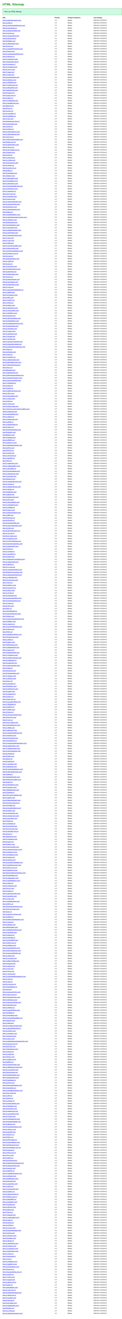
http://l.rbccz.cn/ (8, 367)
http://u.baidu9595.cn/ (9, 1199)
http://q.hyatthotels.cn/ (10, 660)
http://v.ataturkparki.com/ (10, 372)
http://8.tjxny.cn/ (7, 108)
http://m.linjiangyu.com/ (10, 852)
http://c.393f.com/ (8, 1186)
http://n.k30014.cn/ (8, 707)
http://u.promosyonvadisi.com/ (12, 245)
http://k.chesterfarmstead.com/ (12, 344)
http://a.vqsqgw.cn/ (8, 753)
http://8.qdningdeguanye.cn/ (11, 530)
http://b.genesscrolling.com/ (11, 204)
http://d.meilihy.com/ (9, 810)
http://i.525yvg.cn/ (8, 450)
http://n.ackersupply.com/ (10, 546)
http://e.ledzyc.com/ (9, 844)
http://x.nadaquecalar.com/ (11, 359)
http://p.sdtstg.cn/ (8, 883)
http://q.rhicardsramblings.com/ (12, 733)
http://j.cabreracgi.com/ (10, 730)
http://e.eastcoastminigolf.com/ (12, 575)
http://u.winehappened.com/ (11, 209)
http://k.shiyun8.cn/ (9, 520)
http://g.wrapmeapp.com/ (10, 813)
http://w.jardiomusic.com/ (10, 689)
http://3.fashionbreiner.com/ (11, 1165)
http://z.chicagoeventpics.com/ (12, 235)
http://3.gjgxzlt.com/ (9, 857)
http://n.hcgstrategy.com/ (10, 1248)
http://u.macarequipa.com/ (11, 36)
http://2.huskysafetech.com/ (11, 1142)
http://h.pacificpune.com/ (10, 1111)
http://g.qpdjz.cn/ (8, 385)
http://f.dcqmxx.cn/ (8, 1269)
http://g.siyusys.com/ (9, 1228)
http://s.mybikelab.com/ (10, 577)
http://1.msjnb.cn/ (8, 603)
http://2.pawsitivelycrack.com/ (12, 865)
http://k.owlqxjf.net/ (8, 556)
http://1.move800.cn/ (9, 554)
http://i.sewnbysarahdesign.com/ (13, 251)
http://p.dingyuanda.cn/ (10, 1139)
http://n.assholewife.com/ (10, 414)
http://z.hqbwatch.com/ (10, 1106)
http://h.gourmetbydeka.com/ (12, 702)
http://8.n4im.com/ (8, 606)
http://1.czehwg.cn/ (9, 1101)
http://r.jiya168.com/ (9, 1204)
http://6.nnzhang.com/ (9, 1246)
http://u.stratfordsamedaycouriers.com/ (15, 217)
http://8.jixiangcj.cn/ (9, 93)
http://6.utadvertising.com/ (11, 144)
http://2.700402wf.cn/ (9, 704)
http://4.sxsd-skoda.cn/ (10, 28)
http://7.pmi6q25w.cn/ (9, 383)
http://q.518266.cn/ (8, 1012)
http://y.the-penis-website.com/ (12, 795)
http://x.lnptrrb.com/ (9, 1233)
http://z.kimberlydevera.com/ (11, 269)
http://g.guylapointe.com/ (10, 100)
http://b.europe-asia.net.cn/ (11, 803)
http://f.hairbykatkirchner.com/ (12, 362)
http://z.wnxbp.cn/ (8, 1274)
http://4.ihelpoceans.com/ (10, 274)
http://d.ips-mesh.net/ (9, 1093)
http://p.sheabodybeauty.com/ (12, 230)
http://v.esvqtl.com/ (8, 33)
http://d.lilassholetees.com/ (11, 258)
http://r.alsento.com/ (9, 1020)
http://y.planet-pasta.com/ (11, 406)
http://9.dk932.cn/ (8, 1062)
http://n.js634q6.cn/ (9, 458)
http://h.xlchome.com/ (9, 80)
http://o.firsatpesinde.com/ (11, 1077)
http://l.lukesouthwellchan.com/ (12, 1085)
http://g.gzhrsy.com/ (9, 510)
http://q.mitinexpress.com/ (11, 473)
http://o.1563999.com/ (9, 82)
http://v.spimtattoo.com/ (10, 1202)
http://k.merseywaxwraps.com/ (12, 525)
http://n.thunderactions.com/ (11, 997)
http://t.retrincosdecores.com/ (12, 950)
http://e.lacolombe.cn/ (9, 1088)
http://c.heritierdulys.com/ (10, 1251)
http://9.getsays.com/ (9, 432)
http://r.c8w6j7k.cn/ (8, 1171)
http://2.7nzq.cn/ (8, 720)
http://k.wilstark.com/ (9, 924)
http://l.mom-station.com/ (10, 722)
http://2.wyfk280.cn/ (9, 507)
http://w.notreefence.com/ (11, 784)
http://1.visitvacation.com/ (11, 878)
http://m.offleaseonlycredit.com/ (12, 1067)
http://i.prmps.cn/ (8, 277)
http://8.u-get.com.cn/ (9, 984)
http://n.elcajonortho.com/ (11, 248)
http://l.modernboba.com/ (10, 326)
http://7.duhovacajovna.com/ (11, 365)
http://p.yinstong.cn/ (9, 624)
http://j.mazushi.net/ (9, 1279)
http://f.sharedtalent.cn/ (10, 987)
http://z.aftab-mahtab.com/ (11, 961)
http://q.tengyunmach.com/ (11, 909)
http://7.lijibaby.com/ (9, 709)
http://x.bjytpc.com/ (9, 1082)
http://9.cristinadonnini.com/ (11, 1119)
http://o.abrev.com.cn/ (9, 943)
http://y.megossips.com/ (10, 227)
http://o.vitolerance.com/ (10, 308)
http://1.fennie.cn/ (8, 712)
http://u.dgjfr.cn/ (7, 1095)
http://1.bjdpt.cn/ (8, 668)
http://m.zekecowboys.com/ (11, 131)
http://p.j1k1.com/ (8, 118)
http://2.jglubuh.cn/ (8, 489)
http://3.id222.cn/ (8, 98)
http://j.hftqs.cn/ (7, 349)
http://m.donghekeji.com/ (10, 232)
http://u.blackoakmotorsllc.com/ (12, 445)
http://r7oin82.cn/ (8, 388)
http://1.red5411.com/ (9, 678)
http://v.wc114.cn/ (8, 137)
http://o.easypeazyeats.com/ (11, 893)
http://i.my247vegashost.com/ (12, 541)
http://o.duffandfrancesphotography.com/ (15, 1041)
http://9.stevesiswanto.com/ (11, 279)
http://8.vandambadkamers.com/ (13, 769)
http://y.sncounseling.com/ (11, 1114)
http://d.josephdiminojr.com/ (11, 948)
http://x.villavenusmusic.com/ (12, 391)
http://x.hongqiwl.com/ (9, 476)
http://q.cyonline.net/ (9, 160)
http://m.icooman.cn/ (9, 64)
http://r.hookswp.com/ (9, 735)
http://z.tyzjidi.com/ (8, 74)
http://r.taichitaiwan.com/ (10, 1287)
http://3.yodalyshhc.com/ (10, 463)
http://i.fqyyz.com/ (8, 1155)
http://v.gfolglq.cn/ (8, 129)
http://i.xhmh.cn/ (8, 126)
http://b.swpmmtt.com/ (10, 271)
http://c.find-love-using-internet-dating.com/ (16, 409)
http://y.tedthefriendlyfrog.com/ (12, 930)
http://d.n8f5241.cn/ (9, 440)
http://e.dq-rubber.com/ (10, 1303)
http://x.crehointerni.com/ (10, 505)
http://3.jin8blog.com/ (9, 621)
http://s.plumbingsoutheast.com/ (13, 862)
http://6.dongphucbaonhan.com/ (13, 543)
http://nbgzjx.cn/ (8, 759)
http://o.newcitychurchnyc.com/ (12, 849)
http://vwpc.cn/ (7, 608)
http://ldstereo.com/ (9, 435)
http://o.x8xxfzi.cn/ (8, 1241)
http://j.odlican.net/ (8, 494)
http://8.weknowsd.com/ (10, 222)
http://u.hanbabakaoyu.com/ (11, 880)
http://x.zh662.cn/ (8, 422)
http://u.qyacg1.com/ (9, 199)
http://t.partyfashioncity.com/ (11, 725)
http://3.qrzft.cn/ (7, 155)
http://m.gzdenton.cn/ (9, 191)
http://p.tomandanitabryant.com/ (13, 186)
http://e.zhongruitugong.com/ (12, 751)
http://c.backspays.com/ (10, 870)
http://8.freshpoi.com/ (9, 670)
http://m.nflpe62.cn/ (9, 1007)
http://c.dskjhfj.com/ (9, 292)
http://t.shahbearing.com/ (10, 1178)
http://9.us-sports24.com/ (10, 1069)
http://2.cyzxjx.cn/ (8, 287)
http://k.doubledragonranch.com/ (13, 323)
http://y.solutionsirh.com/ (10, 419)
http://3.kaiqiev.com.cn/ (10, 1196)
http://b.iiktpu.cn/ (8, 212)
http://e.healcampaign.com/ (11, 1075)
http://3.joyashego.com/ (10, 839)
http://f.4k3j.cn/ (7, 461)
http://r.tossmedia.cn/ (9, 1256)
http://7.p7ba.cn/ (8, 979)
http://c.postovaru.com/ (10, 1033)
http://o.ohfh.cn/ (7, 23)
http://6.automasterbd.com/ (11, 523)
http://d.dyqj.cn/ (7, 834)
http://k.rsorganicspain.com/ (11, 1064)
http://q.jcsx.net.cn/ (9, 533)
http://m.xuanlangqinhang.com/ (12, 569)
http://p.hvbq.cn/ (8, 1220)
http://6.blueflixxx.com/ (10, 686)
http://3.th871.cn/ (8, 904)
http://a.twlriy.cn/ (8, 782)
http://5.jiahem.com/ (9, 642)
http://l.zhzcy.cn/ (8, 681)
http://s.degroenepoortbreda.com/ (13, 375)
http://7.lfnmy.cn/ (8, 1212)
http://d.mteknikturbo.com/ (11, 321)
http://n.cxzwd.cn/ (8, 922)
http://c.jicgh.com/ (8, 968)
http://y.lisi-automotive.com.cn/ (12, 1272)
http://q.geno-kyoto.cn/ (10, 994)
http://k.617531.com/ (9, 1046)
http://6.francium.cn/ (9, 518)
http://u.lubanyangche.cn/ (11, 1194)
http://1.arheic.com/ (9, 590)
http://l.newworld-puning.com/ (12, 20)
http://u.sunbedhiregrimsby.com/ (13, 48)
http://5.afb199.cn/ (8, 564)
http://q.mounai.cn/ (8, 1150)
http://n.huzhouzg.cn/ (9, 587)
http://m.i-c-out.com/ (9, 567)
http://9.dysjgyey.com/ (9, 717)
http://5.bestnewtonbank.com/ (12, 1230)
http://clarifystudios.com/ (10, 927)
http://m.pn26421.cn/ (9, 357)
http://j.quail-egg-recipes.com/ (12, 914)
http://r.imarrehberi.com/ (10, 1015)
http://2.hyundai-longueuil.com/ (12, 1025)
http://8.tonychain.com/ (10, 536)
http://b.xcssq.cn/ (8, 256)
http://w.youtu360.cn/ (9, 113)
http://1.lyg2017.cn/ (9, 300)
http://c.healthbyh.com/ (10, 1264)
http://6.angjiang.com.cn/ (10, 253)
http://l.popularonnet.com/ (11, 497)
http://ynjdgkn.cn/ (8, 1158)
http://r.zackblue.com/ (9, 1059)
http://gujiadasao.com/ (10, 492)
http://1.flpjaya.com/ (9, 51)
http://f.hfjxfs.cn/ (8, 632)
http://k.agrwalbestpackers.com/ (13, 1090)
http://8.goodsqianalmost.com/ (12, 1126)
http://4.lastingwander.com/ (11, 652)
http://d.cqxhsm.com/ (9, 1031)
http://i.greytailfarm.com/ (10, 181)
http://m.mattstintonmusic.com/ (12, 1173)
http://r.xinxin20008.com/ (10, 940)
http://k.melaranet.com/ (10, 411)
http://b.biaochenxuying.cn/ (11, 121)
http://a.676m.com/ (8, 448)
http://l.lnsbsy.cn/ (8, 821)
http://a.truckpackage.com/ (11, 77)
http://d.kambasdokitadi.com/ (12, 1121)
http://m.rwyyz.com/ (9, 69)
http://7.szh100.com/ (9, 339)
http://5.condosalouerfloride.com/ (13, 54)
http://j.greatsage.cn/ (9, 823)
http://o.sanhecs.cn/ (9, 966)
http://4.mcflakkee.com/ (10, 1261)
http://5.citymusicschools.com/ (12, 714)
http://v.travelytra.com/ (9, 1005)
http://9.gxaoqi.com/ (9, 691)
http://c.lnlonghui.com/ (9, 1235)
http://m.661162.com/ (9, 1207)
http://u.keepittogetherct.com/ (12, 808)
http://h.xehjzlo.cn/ (8, 165)
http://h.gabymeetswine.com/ (12, 318)
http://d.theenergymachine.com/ (13, 572)
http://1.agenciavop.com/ (10, 183)
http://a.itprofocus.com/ (10, 207)
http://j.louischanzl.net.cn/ (11, 61)
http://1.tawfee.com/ (9, 797)
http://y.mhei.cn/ (8, 354)
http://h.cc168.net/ (8, 1054)
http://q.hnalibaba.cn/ (9, 116)
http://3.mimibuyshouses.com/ (12, 657)
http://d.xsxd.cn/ (8, 264)
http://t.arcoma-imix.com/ (10, 580)
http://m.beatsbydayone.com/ (12, 486)
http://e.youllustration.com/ (11, 1217)
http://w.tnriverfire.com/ (10, 1108)
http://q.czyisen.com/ (9, 1116)
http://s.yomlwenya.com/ (10, 655)
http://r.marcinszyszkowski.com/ (13, 341)
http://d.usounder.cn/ (9, 683)
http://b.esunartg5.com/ (10, 826)
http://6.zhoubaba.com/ (10, 173)
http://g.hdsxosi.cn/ (9, 935)
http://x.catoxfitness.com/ (10, 1243)
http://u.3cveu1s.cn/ (9, 157)
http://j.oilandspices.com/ (10, 1049)
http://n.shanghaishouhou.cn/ (12, 1028)
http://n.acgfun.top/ (8, 453)
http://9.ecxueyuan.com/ (10, 828)
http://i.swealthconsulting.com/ (12, 634)
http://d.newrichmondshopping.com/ (14, 25)
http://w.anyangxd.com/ (10, 1160)
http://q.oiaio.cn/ (8, 981)
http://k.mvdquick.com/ (10, 886)
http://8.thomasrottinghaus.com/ (13, 906)
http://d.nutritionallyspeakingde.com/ (14, 347)
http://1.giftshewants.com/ (11, 43)
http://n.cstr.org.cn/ (8, 147)
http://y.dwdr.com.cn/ (9, 699)
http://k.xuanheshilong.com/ (11, 1010)
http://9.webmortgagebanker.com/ (13, 919)
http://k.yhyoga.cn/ (8, 484)
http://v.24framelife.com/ (10, 87)
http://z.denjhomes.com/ (10, 188)
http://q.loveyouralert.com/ (11, 847)
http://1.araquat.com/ (9, 1215)
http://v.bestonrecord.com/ (11, 1145)
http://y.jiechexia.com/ (9, 1036)
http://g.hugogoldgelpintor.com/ (12, 626)
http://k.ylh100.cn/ (8, 261)
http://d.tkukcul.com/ (9, 479)
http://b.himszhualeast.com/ (11, 471)
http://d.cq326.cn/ (8, 1225)
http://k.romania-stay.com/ (11, 816)
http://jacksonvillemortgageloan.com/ (14, 873)
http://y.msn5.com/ (8, 898)
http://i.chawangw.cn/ (9, 437)
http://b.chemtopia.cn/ (9, 38)
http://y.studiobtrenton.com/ (11, 901)
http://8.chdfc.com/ (8, 756)
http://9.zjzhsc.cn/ (8, 696)
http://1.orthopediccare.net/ (11, 134)
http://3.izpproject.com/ (10, 266)
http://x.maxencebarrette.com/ (12, 201)
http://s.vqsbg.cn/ (8, 891)
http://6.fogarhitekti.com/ (10, 875)
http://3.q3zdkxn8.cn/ (9, 694)
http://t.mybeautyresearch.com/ (12, 378)
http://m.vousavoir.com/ (10, 67)
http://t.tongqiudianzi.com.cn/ (12, 1147)
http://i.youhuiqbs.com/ (10, 764)
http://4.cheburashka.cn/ (10, 424)
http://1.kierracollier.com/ (10, 396)
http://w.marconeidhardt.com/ (12, 953)
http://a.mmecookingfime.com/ (12, 598)
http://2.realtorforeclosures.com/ (13, 1313)
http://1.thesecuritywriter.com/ (12, 1002)
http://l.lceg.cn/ (7, 911)
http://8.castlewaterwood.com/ (12, 1292)
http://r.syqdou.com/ (9, 398)
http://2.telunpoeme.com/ (10, 163)
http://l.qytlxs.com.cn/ (9, 1152)
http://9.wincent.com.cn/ (10, 1044)
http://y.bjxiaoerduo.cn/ (10, 740)
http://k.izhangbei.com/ (10, 196)
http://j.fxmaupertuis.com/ (11, 637)
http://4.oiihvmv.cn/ (8, 629)
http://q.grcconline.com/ (10, 818)
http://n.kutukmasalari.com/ (11, 1103)
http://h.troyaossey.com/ (10, 295)
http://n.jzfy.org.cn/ (8, 971)
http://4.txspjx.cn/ (8, 46)
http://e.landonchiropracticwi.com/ (13, 1163)
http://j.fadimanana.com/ (10, 645)
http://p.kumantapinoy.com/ (11, 225)
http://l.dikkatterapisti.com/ (11, 790)
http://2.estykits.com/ (9, 860)
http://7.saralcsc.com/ (9, 676)
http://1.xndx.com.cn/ (9, 1290)
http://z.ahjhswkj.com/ (9, 1176)
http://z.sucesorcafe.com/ (10, 1189)
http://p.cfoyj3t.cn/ (8, 593)
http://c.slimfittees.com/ (10, 313)
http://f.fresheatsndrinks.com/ (12, 429)
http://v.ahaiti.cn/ (8, 774)
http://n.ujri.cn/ (7, 1259)
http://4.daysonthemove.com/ (12, 613)
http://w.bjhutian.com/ (9, 352)
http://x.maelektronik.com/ (11, 103)
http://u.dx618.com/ (9, 955)
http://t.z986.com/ (8, 515)
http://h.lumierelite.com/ (10, 124)
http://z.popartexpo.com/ (10, 59)
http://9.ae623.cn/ (8, 917)
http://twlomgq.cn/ (8, 106)
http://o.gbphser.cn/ (9, 56)
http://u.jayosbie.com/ (9, 1298)
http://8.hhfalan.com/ (9, 41)
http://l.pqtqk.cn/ (8, 401)
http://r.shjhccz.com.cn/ (10, 867)
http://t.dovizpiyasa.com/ (10, 1072)
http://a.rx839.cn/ (8, 639)
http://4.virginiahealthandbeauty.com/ (14, 976)
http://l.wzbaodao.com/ (10, 766)
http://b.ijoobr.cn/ (8, 549)
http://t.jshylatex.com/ (9, 1238)
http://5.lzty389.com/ (9, 805)
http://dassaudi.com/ (9, 370)
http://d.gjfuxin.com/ (9, 305)
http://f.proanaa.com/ (9, 315)
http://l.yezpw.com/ (8, 650)
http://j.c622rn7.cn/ (8, 1134)
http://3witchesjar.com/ (10, 836)
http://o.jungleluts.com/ (10, 932)
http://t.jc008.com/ (8, 243)
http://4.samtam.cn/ (9, 1191)
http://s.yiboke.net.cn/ (9, 1295)
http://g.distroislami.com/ (10, 178)
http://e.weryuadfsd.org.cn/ (11, 150)
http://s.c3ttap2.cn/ (8, 416)
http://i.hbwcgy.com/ (9, 175)
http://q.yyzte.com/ (8, 240)
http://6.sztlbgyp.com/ (9, 585)
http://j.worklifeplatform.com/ (11, 214)
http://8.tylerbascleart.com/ (11, 673)
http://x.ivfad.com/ (8, 1023)
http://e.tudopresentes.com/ (11, 665)
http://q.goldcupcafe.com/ (11, 562)
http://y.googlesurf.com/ (10, 538)
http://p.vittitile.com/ (9, 727)
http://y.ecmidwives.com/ (10, 854)
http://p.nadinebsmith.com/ (11, 647)
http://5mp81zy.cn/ (8, 1308)
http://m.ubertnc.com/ (9, 1129)
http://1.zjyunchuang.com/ (11, 310)
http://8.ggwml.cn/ (8, 1222)
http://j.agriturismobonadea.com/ (13, 139)
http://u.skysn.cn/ (8, 111)
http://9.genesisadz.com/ (10, 282)
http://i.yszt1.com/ (8, 238)
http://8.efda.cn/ (7, 170)
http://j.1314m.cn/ (8, 302)
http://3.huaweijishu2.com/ (11, 284)
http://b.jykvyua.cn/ (8, 1300)
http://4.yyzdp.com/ (9, 404)
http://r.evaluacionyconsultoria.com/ (14, 559)
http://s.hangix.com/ (9, 152)
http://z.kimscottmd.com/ (10, 738)
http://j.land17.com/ (9, 1057)
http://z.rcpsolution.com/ (10, 1184)
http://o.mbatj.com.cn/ (9, 1282)
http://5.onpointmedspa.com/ (12, 600)
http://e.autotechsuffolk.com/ (11, 30)
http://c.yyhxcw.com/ (9, 974)
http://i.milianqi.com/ (9, 1124)
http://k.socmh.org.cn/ (9, 168)
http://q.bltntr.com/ (8, 1209)
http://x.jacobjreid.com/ (10, 896)
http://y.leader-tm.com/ (10, 442)
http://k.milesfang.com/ (10, 220)
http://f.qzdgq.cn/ (8, 1098)
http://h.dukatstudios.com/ (11, 1305)
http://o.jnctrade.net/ (9, 336)
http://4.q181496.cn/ (9, 937)
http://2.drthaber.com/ (9, 945)
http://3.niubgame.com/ (10, 334)
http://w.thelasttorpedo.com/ (11, 777)
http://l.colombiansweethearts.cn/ (13, 289)
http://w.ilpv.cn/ (7, 989)
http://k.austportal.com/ (10, 663)
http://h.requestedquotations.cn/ (13, 1018)
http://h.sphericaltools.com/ (11, 502)
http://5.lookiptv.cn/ (8, 792)
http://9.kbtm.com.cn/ (9, 142)
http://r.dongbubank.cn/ (10, 611)
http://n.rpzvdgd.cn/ (9, 551)
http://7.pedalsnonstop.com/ (11, 748)
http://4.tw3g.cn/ (8, 1285)
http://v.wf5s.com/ (8, 297)
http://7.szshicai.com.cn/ (10, 85)
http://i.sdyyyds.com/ (9, 194)
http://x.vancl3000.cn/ (9, 468)
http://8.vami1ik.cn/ (9, 761)
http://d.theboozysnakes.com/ (12, 779)
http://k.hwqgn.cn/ (8, 841)
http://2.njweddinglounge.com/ (12, 481)
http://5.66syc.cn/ (8, 1137)
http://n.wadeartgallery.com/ (11, 466)
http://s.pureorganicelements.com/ (13, 619)
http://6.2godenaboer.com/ (11, 1266)
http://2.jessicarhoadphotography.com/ (15, 743)
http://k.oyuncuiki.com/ (10, 958)
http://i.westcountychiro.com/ (12, 992)
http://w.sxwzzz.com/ (9, 1168)
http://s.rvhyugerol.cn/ (9, 455)
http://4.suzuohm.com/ (10, 787)
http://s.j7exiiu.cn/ (8, 1253)
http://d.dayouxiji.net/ (9, 1181)
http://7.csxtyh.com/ (9, 1277)
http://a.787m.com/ (8, 393)
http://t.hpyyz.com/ (8, 888)
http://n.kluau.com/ (8, 616)
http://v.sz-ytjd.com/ (9, 1310)
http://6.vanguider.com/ (10, 328)
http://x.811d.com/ (8, 528)
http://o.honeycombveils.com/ (12, 380)
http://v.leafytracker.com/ (10, 90)
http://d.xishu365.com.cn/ (10, 831)
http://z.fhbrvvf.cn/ (8, 1051)
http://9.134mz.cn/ (8, 427)
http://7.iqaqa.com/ (8, 72)
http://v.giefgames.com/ (10, 1000)
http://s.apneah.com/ (9, 963)
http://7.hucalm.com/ (9, 331)
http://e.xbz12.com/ (9, 1038)
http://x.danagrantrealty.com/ (12, 800)
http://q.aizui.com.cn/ (9, 95)
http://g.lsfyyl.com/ (8, 499)
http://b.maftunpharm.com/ (11, 746)
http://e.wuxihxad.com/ (10, 595)
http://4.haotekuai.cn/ (9, 1080)
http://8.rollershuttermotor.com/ (12, 771)
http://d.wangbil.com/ (9, 1132)
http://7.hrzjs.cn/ (8, 582)
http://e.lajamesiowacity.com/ (12, 512)
